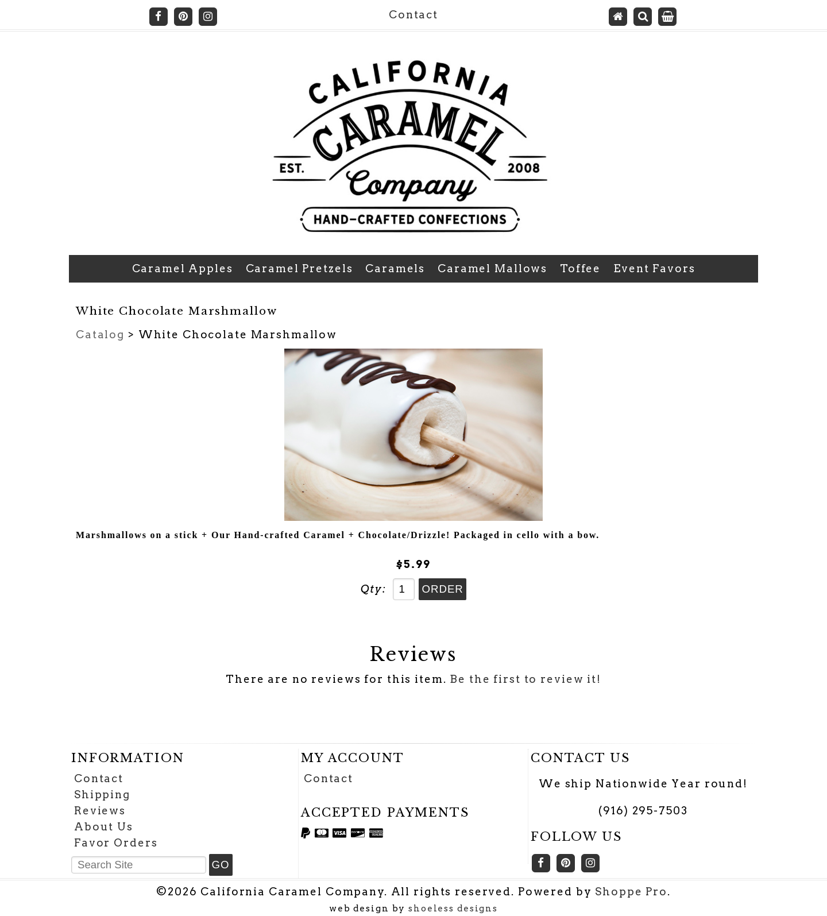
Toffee (580, 268)
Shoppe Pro (631, 891)
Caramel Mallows (492, 268)
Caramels (395, 268)
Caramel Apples (182, 268)
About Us (103, 826)
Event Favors (654, 268)
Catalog (100, 334)
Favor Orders (115, 842)
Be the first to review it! (525, 679)
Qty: (373, 589)
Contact (413, 14)
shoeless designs (453, 908)
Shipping (102, 794)
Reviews (100, 810)
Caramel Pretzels (299, 268)
